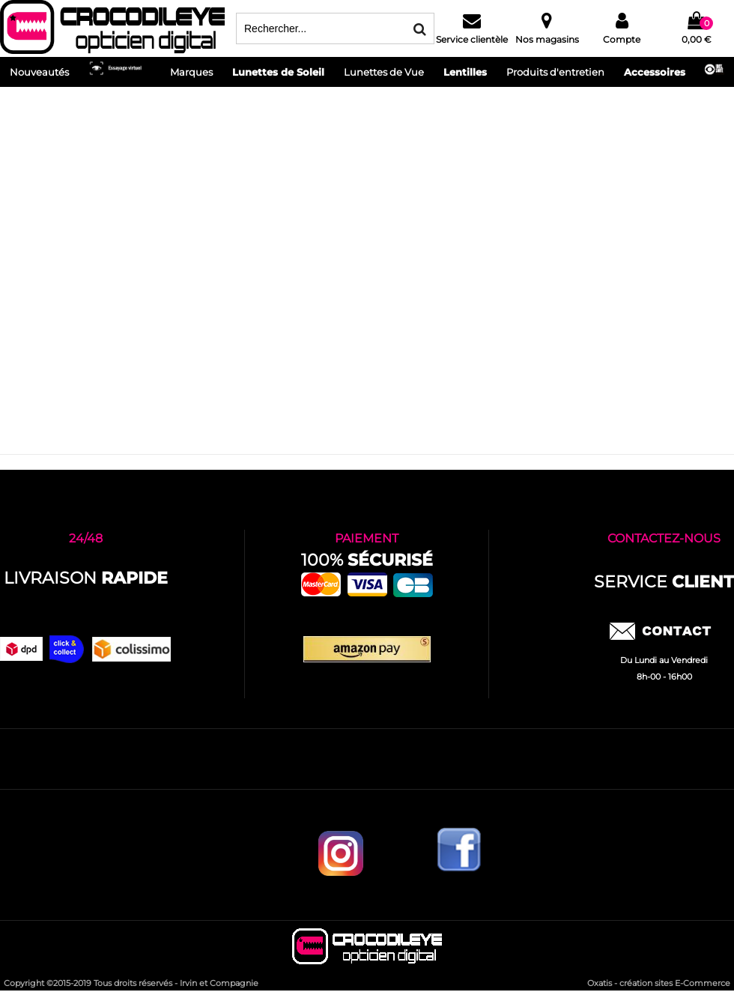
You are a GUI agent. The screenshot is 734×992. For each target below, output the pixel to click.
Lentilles (465, 72)
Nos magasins (547, 39)
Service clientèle (472, 39)
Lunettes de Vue (384, 72)
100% (367, 560)
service (664, 582)
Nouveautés (39, 72)
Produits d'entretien (555, 72)
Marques (191, 72)
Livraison (86, 578)
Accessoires (654, 72)
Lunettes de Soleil (278, 72)
